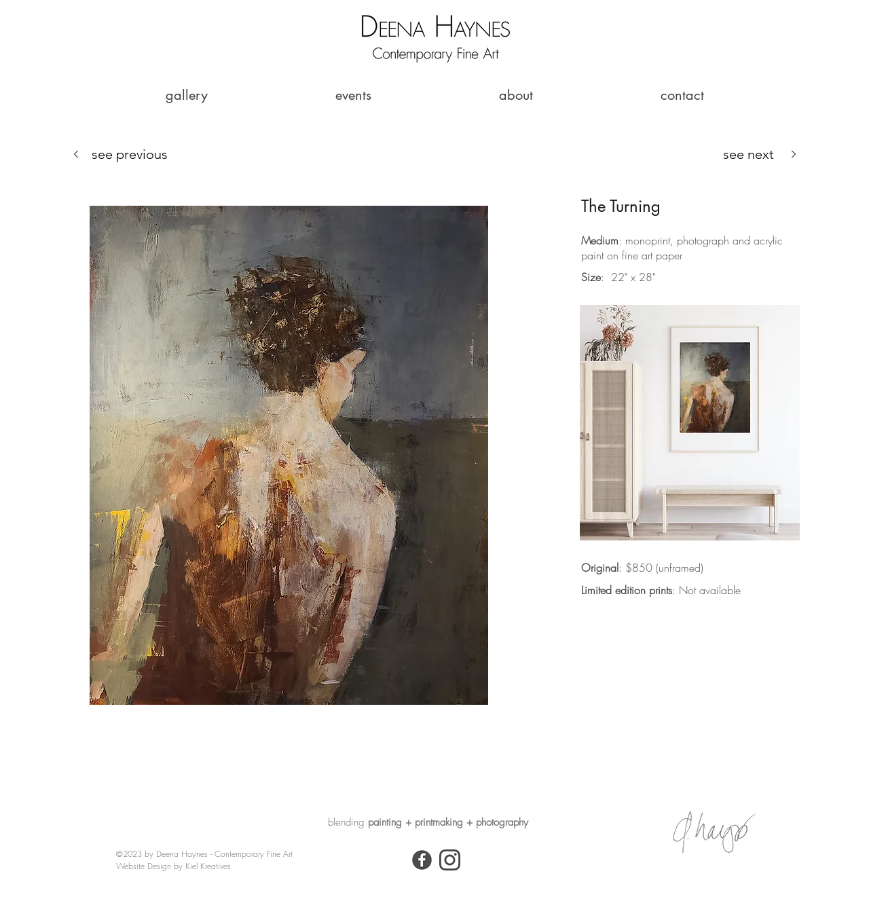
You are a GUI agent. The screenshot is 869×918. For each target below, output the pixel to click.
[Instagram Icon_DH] (449, 859)
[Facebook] (421, 859)
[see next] (761, 154)
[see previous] (120, 154)
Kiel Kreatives (208, 866)
